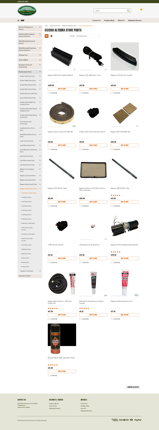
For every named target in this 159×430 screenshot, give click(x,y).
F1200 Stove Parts (26, 206)
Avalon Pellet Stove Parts (28, 80)
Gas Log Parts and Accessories (25, 123)
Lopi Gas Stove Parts (26, 156)
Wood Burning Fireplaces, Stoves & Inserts (27, 49)
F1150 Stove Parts (26, 201)
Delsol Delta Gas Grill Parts (28, 93)
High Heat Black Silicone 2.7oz (122, 301)
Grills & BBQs (23, 60)
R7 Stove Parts (25, 266)
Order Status (53, 406)
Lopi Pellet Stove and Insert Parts (28, 151)
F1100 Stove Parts (26, 197)
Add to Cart (62, 89)
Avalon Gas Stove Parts (27, 76)
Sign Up (56, 403)
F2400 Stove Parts (26, 219)
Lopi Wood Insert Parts (27, 160)
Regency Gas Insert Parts (28, 175)
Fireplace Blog (109, 20)
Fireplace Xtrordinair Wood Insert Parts (28, 116)
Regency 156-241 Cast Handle (121, 75)
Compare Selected (133, 387)
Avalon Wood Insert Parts (28, 85)
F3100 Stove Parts (26, 245)
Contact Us (96, 20)
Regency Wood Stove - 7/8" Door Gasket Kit (60, 302)
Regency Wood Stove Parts (28, 188)
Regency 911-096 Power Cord (90, 75)
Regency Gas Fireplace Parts (27, 170)
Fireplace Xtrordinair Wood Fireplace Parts (28, 110)
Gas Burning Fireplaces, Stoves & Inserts (27, 35)
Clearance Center (25, 276)
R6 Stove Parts (25, 262)
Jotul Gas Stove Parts (26, 141)
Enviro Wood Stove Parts (28, 98)
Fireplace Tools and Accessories (25, 66)
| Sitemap (44, 420)
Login (50, 403)
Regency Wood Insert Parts (28, 184)
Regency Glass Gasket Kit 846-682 (60, 132)
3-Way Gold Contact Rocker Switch (92, 132)
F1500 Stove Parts (26, 210)
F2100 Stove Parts (26, 214)
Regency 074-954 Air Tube (57, 188)
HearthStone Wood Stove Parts (28, 135)
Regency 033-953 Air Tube (120, 188)
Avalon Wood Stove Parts (28, 89)
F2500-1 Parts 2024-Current (27, 239)
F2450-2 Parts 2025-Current (27, 229)
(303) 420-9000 (22, 1)
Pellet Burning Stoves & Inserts (27, 42)
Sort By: (72, 36)
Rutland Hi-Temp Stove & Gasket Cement (91, 302)
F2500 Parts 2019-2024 (28, 234)
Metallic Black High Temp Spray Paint (61, 358)
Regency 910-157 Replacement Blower (124, 245)
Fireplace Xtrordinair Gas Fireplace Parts (28, 103)
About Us (121, 20)
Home (46, 25)
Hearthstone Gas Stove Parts (27, 129)
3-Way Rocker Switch (55, 245)
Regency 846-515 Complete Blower (60, 75)
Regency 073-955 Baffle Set (120, 132)
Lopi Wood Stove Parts (27, 165)
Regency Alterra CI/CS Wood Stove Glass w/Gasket (92, 189)
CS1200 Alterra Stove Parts (28, 193)
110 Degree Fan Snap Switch (89, 245)
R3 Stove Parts (25, 258)
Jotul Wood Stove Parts (27, 145)
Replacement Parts (25, 72)
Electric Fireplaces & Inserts (26, 28)
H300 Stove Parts (26, 253)
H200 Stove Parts (26, 249)
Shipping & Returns (135, 20)
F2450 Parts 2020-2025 (28, 223)
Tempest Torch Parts (26, 271)
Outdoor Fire (23, 55)
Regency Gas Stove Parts (28, 180)
